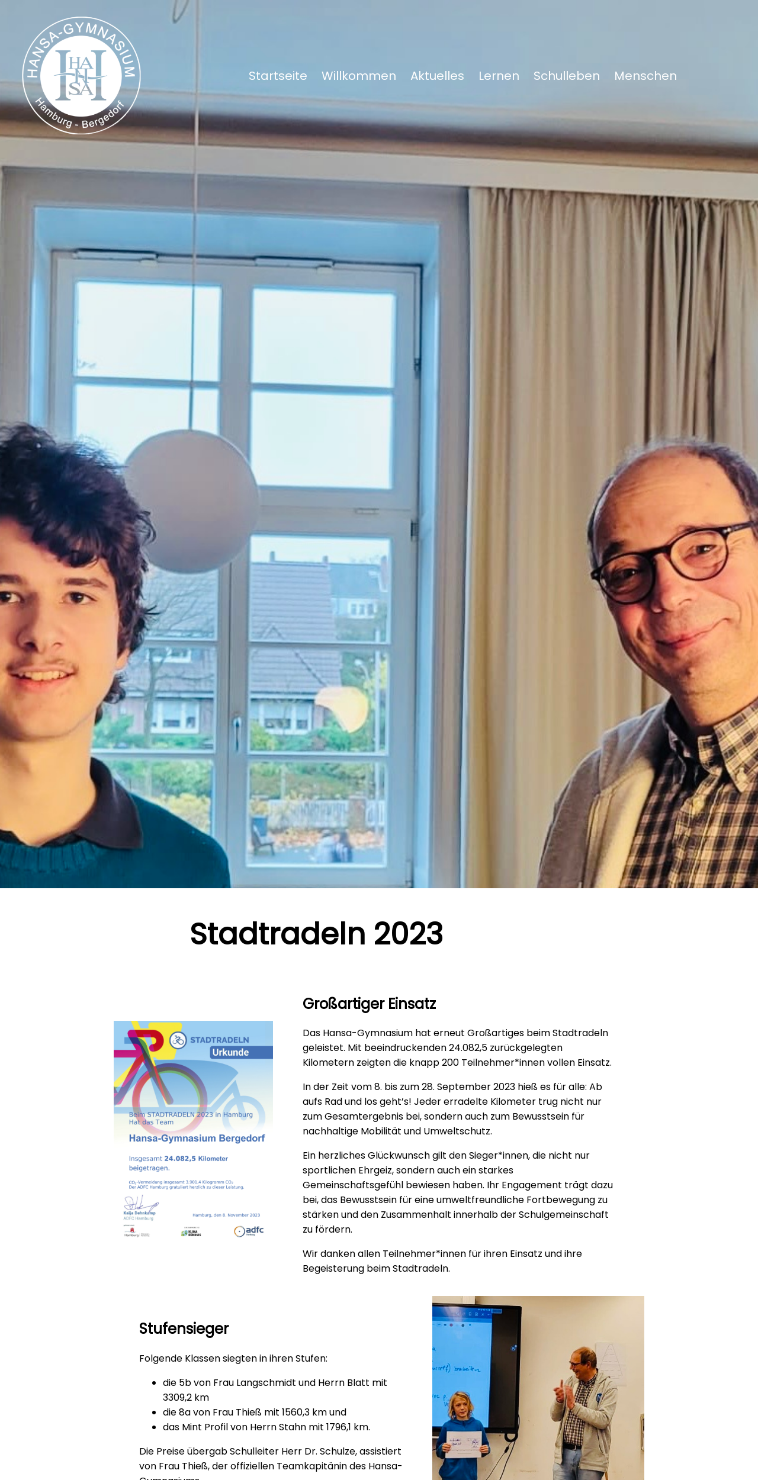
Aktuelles (437, 75)
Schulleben (567, 75)
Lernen (498, 75)
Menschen (645, 75)
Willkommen (359, 75)
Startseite (278, 75)
